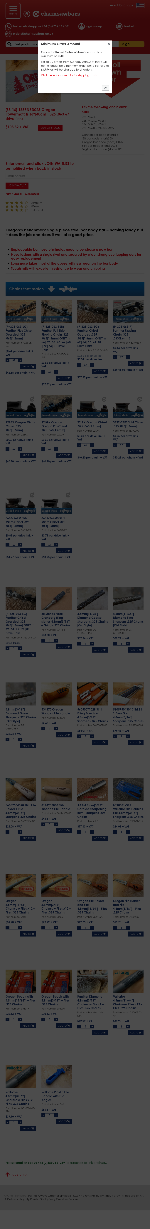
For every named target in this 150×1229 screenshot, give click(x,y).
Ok (105, 87)
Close (108, 43)
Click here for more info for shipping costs (69, 75)
